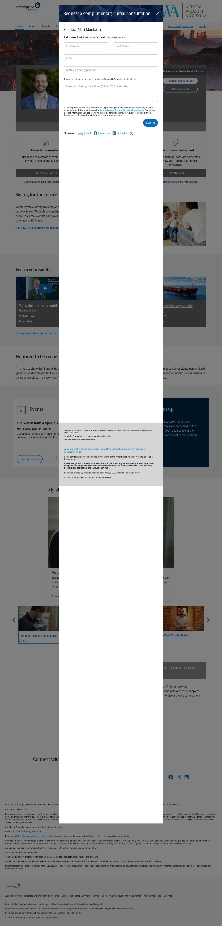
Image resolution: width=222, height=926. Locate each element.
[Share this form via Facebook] (101, 133)
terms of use (113, 449)
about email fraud (72, 452)
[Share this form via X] (131, 133)
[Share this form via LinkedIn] (120, 133)
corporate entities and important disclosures (85, 449)
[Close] (158, 13)
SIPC (137, 473)
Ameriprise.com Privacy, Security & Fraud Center (122, 110)
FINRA (127, 473)
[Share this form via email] (84, 134)
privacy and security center (132, 449)
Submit (150, 122)
